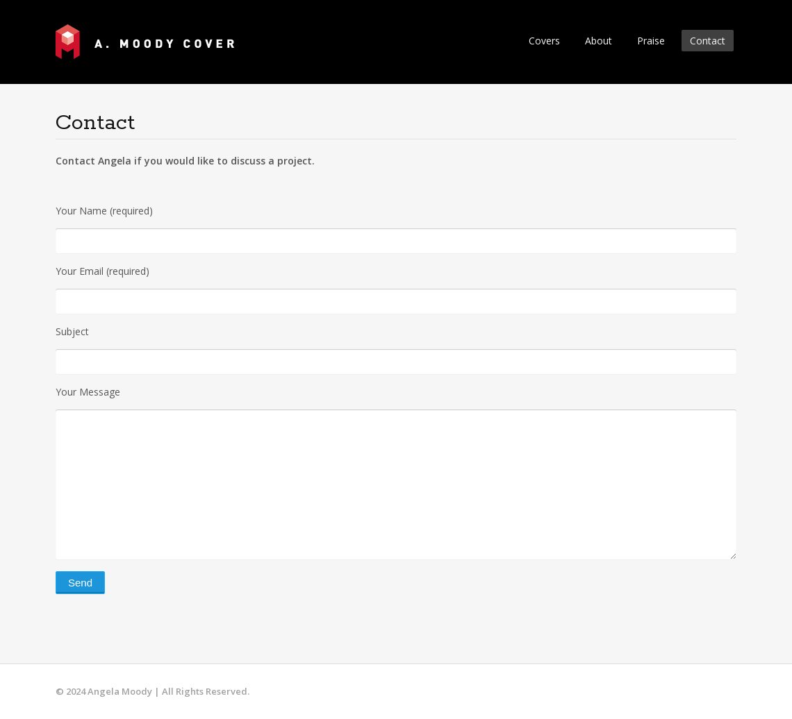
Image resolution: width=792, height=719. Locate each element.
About (598, 40)
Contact (707, 40)
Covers (544, 40)
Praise (651, 40)
